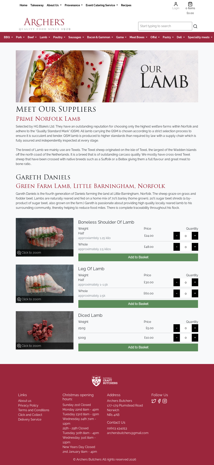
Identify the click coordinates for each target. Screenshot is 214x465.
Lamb (44, 37)
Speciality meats (199, 37)
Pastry (167, 37)
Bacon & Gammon (99, 37)
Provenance (72, 5)
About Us (53, 5)
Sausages (75, 37)
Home (23, 5)
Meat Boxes (137, 37)
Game (120, 37)
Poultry (58, 37)
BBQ (7, 37)
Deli (179, 37)
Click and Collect (30, 415)
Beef (31, 37)
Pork (19, 37)
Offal (153, 37)
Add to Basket (138, 257)
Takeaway (37, 5)
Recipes (126, 5)
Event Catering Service (101, 5)
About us (24, 401)
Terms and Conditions (33, 410)
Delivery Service (29, 419)
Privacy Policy (28, 405)
